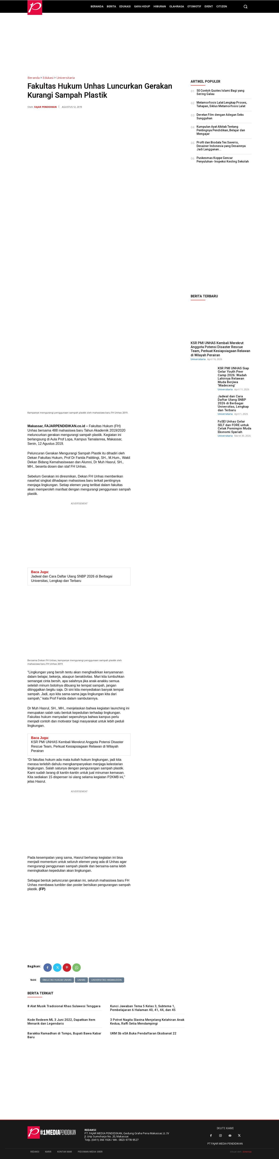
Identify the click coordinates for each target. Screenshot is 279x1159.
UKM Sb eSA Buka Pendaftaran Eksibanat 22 (143, 1033)
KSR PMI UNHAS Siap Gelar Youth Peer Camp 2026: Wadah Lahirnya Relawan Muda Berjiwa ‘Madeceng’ (233, 377)
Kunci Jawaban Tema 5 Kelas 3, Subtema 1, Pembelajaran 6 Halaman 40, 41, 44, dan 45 (143, 1008)
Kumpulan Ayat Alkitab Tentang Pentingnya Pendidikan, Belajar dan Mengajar (221, 130)
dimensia (247, 1151)
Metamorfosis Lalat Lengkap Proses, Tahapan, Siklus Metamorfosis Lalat (222, 104)
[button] (245, 6)
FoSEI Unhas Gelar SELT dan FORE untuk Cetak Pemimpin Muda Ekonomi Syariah (234, 427)
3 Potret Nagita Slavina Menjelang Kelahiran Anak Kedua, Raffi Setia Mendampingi (147, 1021)
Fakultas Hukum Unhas (57, 980)
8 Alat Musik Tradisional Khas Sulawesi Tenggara (63, 1006)
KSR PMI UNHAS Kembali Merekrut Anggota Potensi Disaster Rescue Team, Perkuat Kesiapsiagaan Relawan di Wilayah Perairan (220, 349)
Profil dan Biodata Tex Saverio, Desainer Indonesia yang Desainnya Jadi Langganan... (221, 146)
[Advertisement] (139, 42)
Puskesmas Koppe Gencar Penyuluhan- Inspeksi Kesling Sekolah (223, 159)
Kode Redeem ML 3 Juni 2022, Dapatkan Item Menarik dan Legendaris (61, 1021)
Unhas (81, 980)
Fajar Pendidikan (45, 106)
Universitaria (65, 77)
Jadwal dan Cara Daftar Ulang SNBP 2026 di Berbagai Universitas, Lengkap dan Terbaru (233, 403)
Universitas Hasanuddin (106, 980)
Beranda (33, 77)
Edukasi (48, 77)
